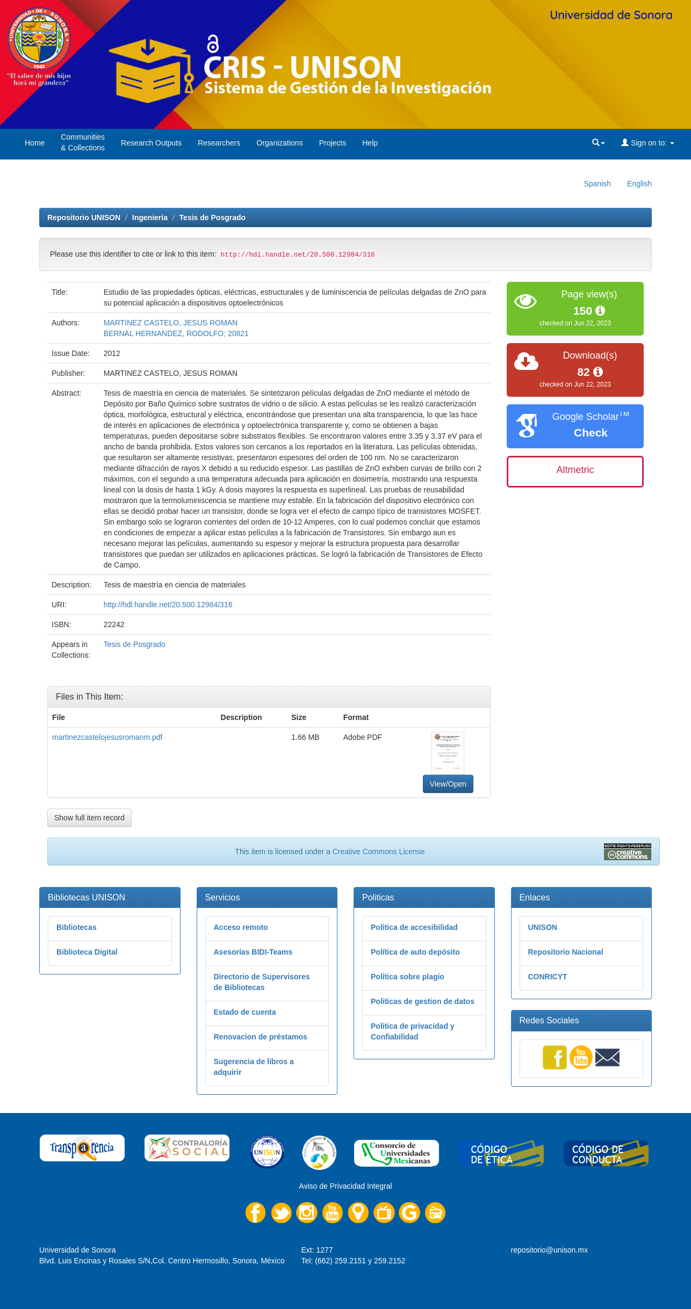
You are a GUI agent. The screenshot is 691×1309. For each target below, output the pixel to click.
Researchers (219, 143)
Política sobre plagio (407, 976)
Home (35, 143)
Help (370, 143)
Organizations (279, 143)
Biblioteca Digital (87, 952)
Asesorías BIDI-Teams (253, 952)
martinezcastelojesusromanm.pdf (107, 737)
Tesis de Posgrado (212, 217)
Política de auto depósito (415, 952)
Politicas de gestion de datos (422, 1001)
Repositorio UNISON (83, 217)
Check (591, 432)
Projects (333, 143)
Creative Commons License (379, 851)
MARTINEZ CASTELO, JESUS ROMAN (170, 322)
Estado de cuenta (245, 1012)
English (639, 183)
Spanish (597, 183)
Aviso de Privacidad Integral (345, 1186)
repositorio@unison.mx (549, 1250)
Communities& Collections (83, 142)
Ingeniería (150, 217)
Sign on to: (647, 143)
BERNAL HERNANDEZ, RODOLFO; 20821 (176, 333)
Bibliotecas (76, 927)
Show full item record (89, 817)
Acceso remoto (241, 927)
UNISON (542, 927)
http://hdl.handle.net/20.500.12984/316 (168, 604)
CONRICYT (547, 976)
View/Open (448, 784)
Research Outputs (151, 143)
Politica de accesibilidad (414, 927)
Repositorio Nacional (565, 952)
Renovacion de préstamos (260, 1036)
